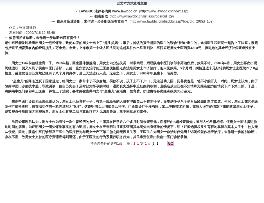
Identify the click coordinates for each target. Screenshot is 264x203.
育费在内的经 (32, 48)
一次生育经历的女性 (81, 122)
